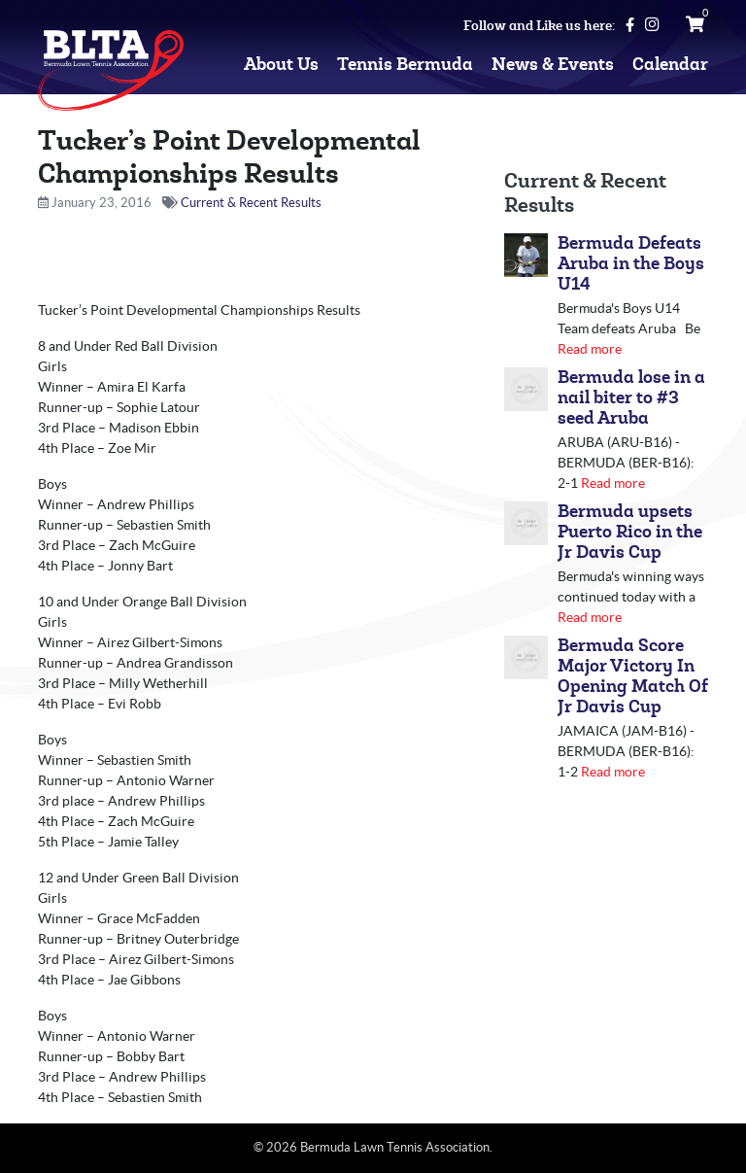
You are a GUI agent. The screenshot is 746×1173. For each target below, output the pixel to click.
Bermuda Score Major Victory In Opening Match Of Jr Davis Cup (633, 676)
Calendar (670, 64)
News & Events (553, 64)
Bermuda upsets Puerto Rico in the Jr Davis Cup (630, 532)
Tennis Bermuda (405, 64)
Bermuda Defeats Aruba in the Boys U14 (631, 263)
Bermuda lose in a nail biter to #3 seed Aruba (631, 398)
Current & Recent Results (251, 202)
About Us (281, 64)
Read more (590, 349)
